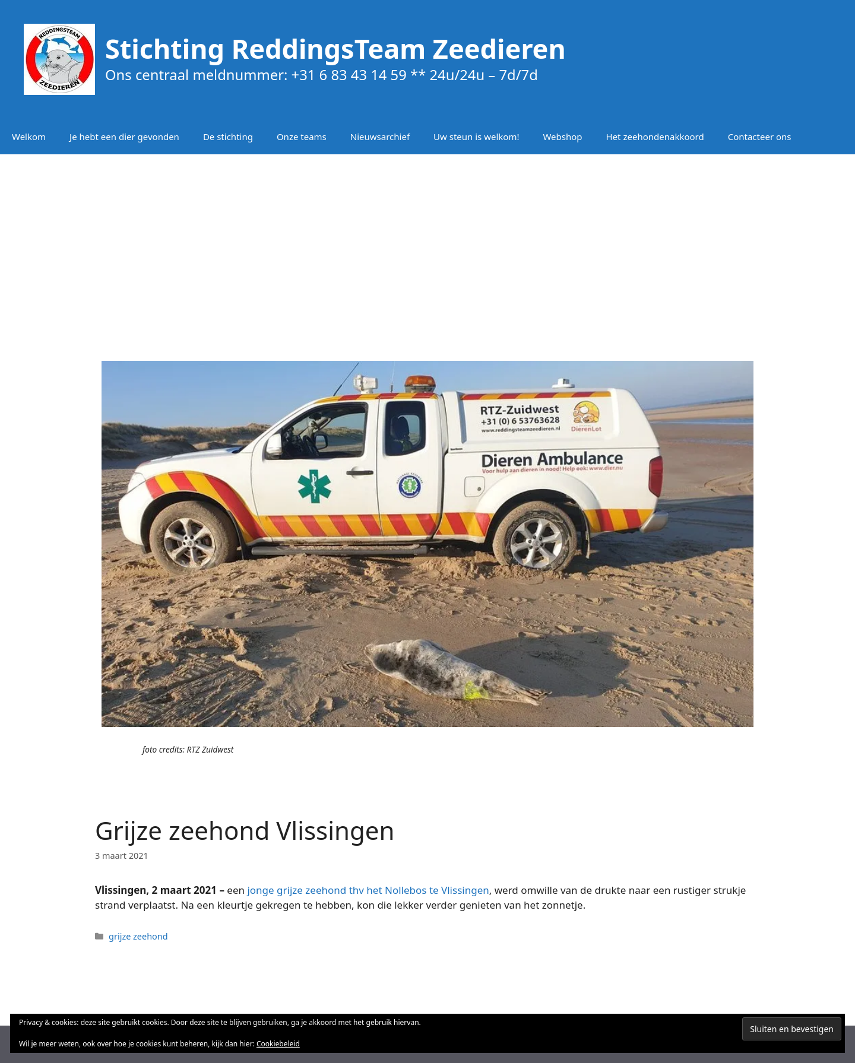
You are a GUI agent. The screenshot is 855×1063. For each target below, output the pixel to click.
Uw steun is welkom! (476, 136)
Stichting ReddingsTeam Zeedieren (335, 48)
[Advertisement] (427, 249)
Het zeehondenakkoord (655, 136)
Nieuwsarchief (380, 136)
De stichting (228, 136)
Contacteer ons (759, 136)
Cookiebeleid (278, 1044)
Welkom (29, 136)
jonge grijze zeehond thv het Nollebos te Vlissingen (368, 890)
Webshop (562, 136)
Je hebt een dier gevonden (124, 136)
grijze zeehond (138, 936)
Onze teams (302, 136)
